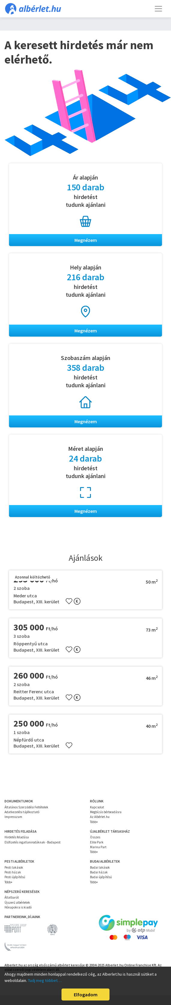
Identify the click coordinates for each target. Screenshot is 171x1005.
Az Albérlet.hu (100, 817)
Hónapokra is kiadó (18, 907)
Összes (95, 837)
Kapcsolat (97, 807)
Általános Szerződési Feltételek (26, 807)
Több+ (94, 822)
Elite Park (97, 842)
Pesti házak (12, 872)
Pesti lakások (13, 867)
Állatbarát (11, 897)
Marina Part (98, 847)
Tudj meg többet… (45, 980)
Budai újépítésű (101, 877)
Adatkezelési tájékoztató (21, 812)
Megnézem (85, 240)
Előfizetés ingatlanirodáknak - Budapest (32, 842)
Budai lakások (100, 867)
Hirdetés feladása (16, 837)
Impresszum (13, 817)
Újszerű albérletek (17, 902)
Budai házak (99, 872)
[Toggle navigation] (158, 8)
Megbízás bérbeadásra (106, 812)
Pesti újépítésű (14, 877)
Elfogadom (86, 995)
